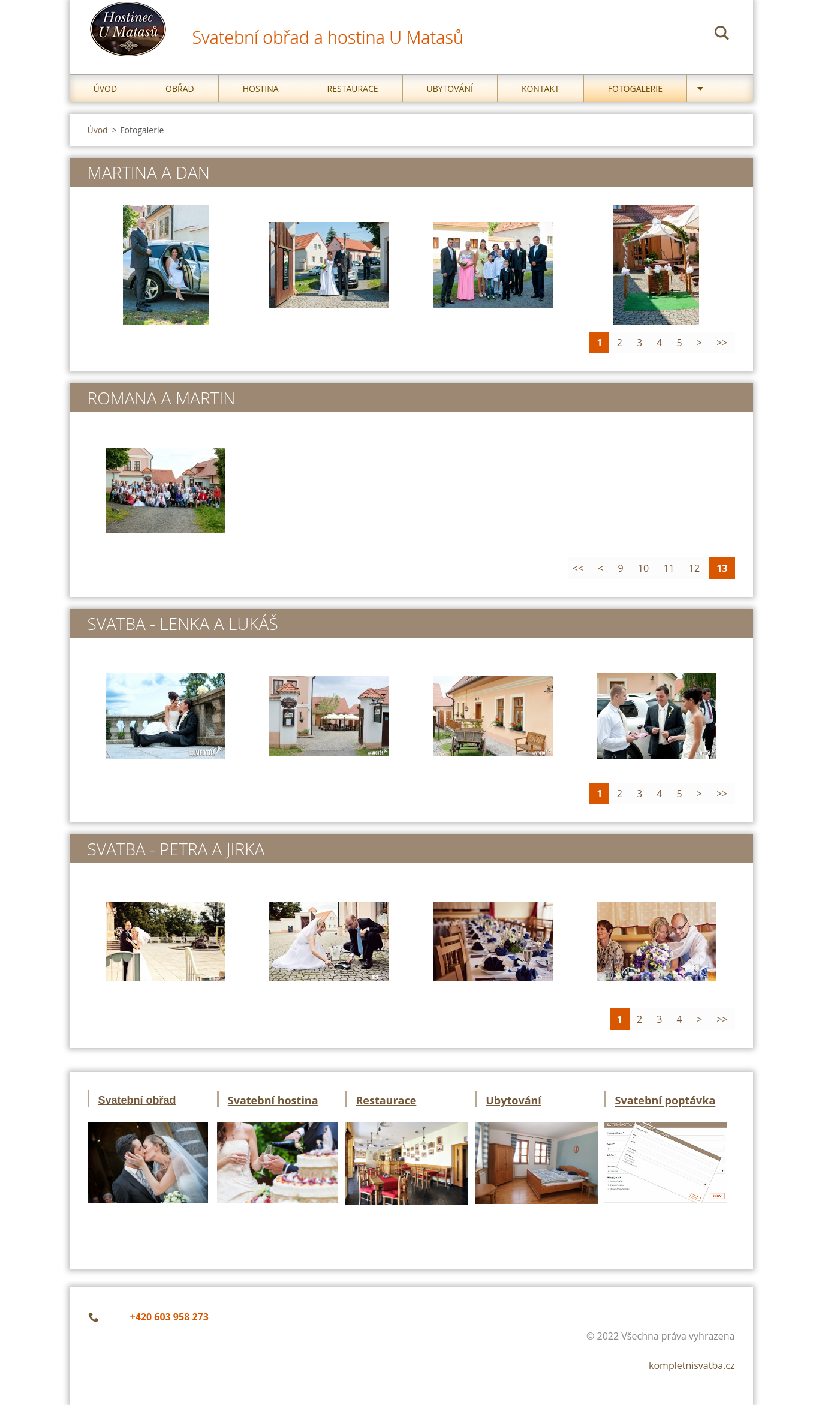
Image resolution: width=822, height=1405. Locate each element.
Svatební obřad (137, 1100)
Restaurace (352, 88)
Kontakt (540, 88)
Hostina (261, 88)
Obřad (179, 88)
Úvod (106, 88)
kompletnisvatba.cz (691, 1365)
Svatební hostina (273, 1100)
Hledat (722, 35)
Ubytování (450, 88)
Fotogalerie (635, 88)
